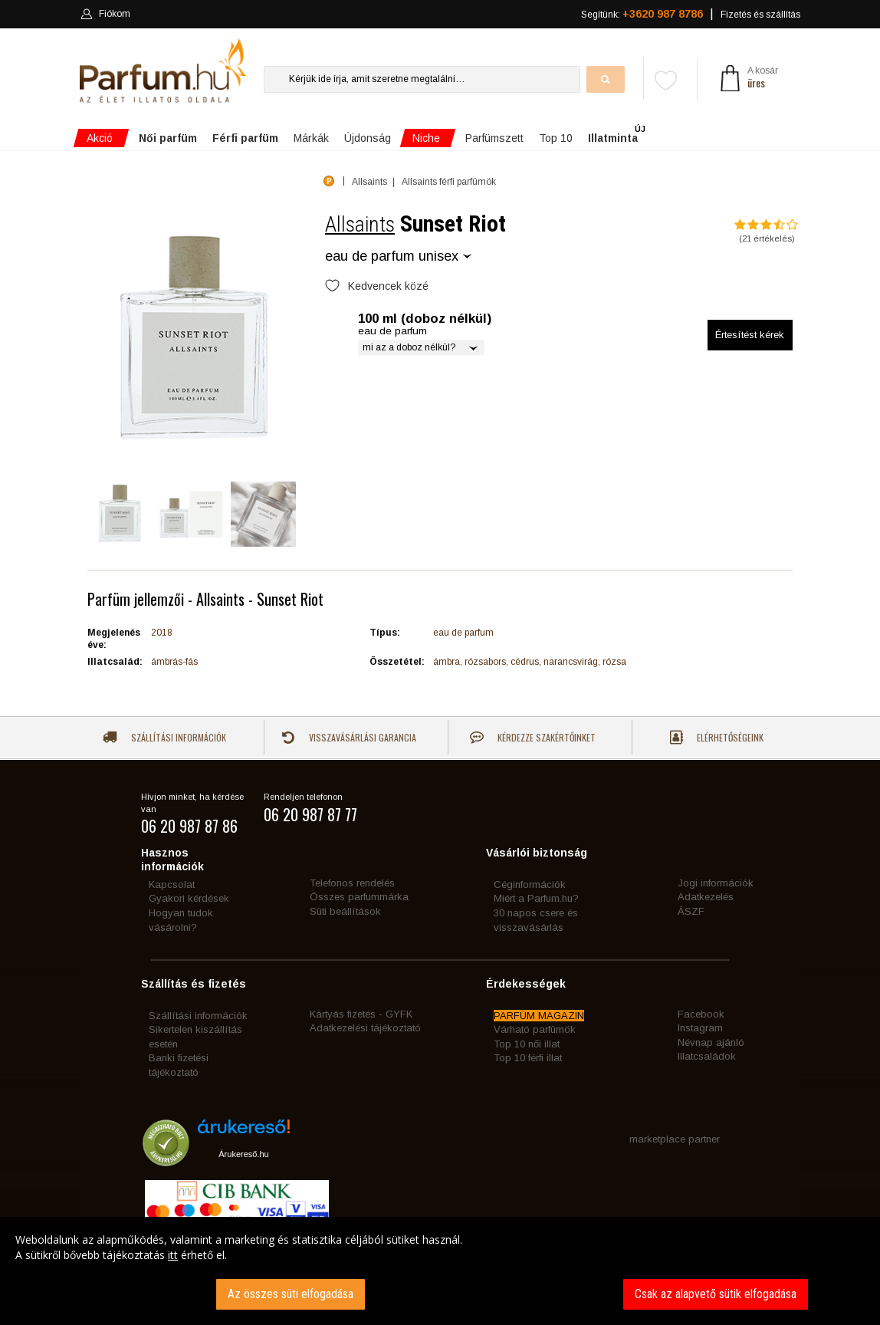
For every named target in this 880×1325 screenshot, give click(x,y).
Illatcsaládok (707, 1056)
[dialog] (440, 1271)
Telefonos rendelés (352, 883)
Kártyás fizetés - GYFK (361, 1014)
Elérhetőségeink (716, 737)
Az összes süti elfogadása (290, 1294)
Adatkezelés (706, 897)
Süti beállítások (345, 911)
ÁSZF (691, 911)
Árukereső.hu (243, 1154)
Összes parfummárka (359, 897)
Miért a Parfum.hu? (536, 898)
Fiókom (105, 14)
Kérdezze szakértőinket (533, 737)
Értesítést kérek (749, 334)
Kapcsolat (172, 884)
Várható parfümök (535, 1029)
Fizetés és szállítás (760, 14)
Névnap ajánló (711, 1042)
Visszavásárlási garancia (348, 737)
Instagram (700, 1028)
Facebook (701, 1014)
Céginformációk (530, 884)
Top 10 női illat (527, 1044)
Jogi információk (716, 883)
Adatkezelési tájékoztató (365, 1028)
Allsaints (360, 224)
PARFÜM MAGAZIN (539, 1015)
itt (173, 1255)
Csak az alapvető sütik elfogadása (715, 1294)
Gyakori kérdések (189, 898)
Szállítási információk (164, 737)
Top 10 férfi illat (528, 1058)
